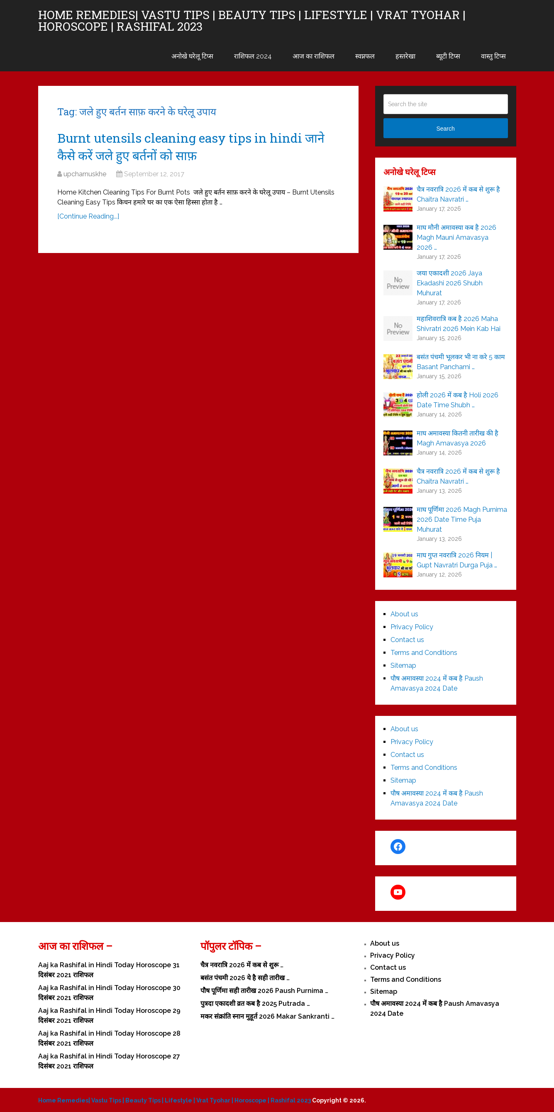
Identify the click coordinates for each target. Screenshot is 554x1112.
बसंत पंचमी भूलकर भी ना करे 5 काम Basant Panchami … (461, 362)
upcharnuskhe (84, 174)
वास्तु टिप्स (493, 56)
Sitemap (403, 665)
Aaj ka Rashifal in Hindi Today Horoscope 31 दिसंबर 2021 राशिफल (109, 970)
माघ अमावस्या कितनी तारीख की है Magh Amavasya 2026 (457, 438)
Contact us (407, 640)
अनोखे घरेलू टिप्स (192, 56)
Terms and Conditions (423, 653)
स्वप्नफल (365, 56)
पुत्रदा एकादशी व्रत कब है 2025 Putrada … (255, 1003)
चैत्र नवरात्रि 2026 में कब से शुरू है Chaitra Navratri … (458, 194)
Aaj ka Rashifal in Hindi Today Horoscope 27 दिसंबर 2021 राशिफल (109, 1061)
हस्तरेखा (405, 56)
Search (445, 128)
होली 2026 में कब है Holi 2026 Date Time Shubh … (457, 400)
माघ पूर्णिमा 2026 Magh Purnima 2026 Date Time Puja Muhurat (462, 519)
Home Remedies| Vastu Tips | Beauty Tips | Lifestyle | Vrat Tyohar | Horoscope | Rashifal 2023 (252, 20)
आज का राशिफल (313, 56)
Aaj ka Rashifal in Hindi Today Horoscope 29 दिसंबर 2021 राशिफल (109, 1015)
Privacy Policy (411, 627)
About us (404, 614)
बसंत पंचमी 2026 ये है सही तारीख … (245, 978)
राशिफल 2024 (253, 56)
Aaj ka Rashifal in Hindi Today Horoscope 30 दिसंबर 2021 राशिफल (109, 993)
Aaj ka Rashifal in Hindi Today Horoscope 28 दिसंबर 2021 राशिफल (109, 1038)
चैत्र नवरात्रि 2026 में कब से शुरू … (241, 965)
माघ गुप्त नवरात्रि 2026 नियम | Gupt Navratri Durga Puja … (457, 560)
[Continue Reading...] (88, 216)
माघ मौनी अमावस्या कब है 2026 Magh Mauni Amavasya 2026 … (456, 237)
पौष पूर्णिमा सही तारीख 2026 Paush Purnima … (264, 991)
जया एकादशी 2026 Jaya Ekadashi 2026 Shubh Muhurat (450, 283)
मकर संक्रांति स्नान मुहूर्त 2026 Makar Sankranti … (267, 1016)
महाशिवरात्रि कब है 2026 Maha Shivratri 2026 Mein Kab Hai (458, 324)
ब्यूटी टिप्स (448, 56)
